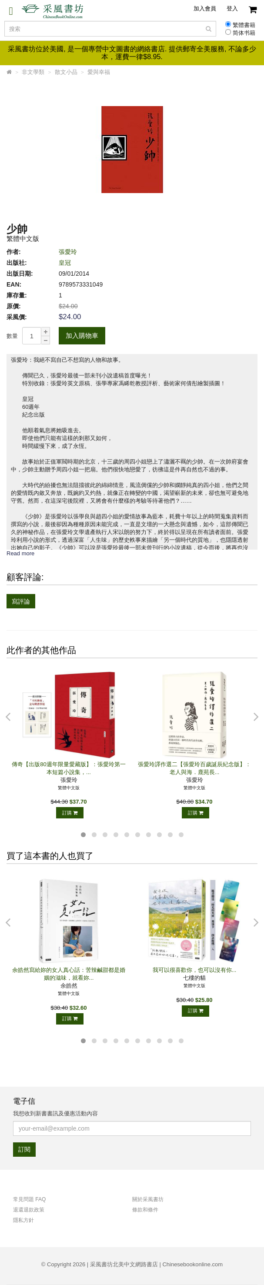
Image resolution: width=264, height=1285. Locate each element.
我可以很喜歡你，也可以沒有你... (195, 970)
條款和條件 (145, 1210)
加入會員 (205, 8)
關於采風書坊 (148, 1199)
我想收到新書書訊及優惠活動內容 (55, 1113)
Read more (20, 553)
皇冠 (65, 262)
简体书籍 (244, 33)
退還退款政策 (28, 1210)
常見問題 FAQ (29, 1199)
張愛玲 (68, 251)
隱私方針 (23, 1220)
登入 (232, 8)
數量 (12, 336)
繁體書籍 (244, 25)
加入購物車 (82, 335)
